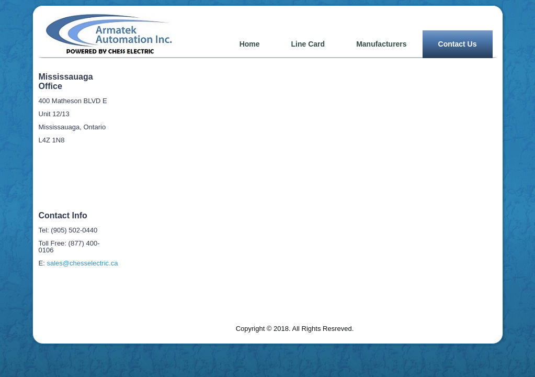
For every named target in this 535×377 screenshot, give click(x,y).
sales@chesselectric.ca (82, 263)
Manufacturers (381, 44)
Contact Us (457, 44)
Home (250, 44)
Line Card (308, 44)
